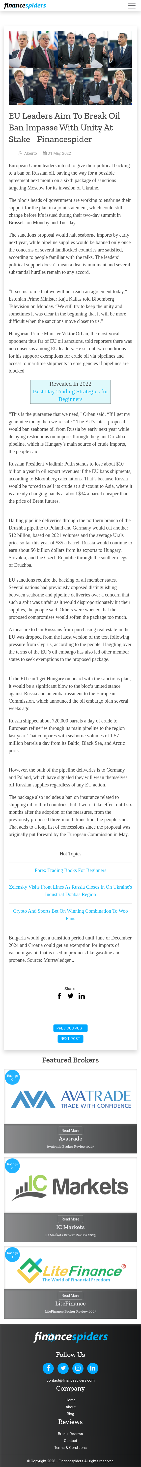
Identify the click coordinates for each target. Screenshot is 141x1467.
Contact (70, 1440)
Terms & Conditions (70, 1447)
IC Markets (70, 1227)
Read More (70, 1131)
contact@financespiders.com (71, 1380)
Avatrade (70, 1138)
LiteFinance (70, 1304)
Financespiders (71, 1461)
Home (71, 1400)
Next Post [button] (71, 1039)
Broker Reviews (70, 1434)
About (71, 1407)
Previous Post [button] (70, 1028)
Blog (70, 1414)
